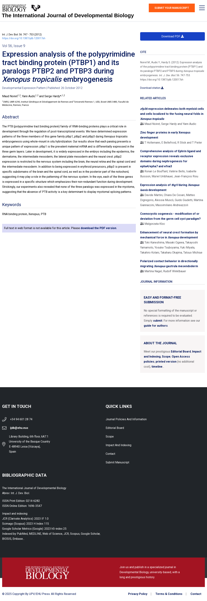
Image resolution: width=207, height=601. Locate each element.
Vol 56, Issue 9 (13, 46)
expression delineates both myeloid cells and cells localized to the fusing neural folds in (172, 114)
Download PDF (172, 36)
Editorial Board (181, 351)
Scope (166, 356)
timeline (156, 366)
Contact (110, 453)
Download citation (152, 87)
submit (157, 320)
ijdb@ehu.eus (19, 428)
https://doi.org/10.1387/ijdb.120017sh (23, 38)
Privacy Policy (137, 594)
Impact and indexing (118, 445)
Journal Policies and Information (126, 419)
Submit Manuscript (117, 462)
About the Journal (160, 343)
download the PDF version (98, 228)
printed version (166, 361)
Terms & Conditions (168, 594)
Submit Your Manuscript (172, 7)
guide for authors (156, 325)
